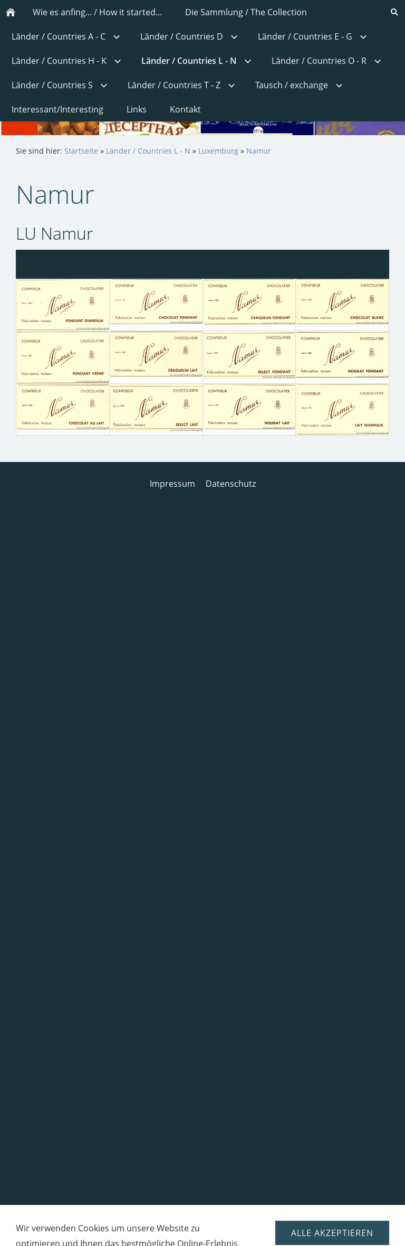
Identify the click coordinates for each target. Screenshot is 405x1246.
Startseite (81, 151)
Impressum (172, 483)
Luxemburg (218, 151)
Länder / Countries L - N (148, 151)
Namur (258, 151)
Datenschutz (231, 483)
